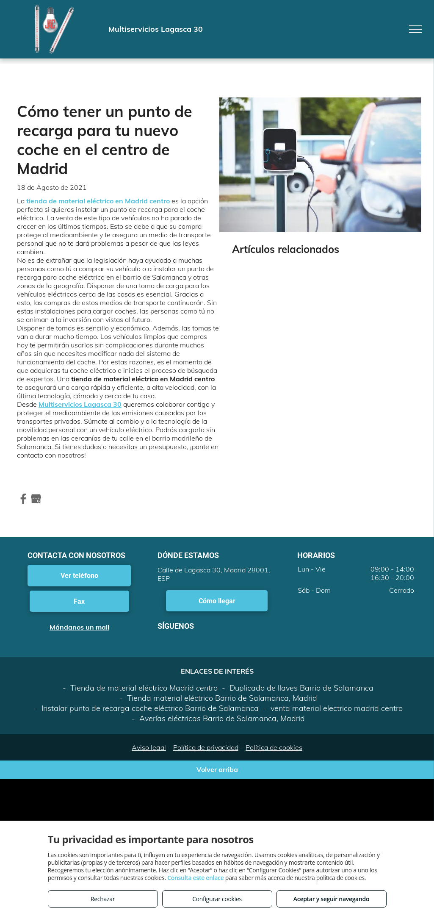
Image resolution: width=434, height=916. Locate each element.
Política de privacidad (205, 747)
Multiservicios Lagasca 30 (80, 404)
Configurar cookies (217, 899)
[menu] (415, 29)
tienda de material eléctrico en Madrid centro (98, 201)
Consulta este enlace (195, 878)
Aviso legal (149, 747)
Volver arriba (217, 769)
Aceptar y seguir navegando (331, 899)
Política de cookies (274, 747)
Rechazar (103, 899)
